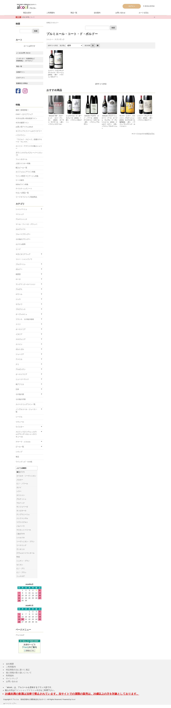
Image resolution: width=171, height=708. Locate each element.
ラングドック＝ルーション (25, 284)
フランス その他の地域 (25, 319)
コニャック (20, 214)
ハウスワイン (21, 135)
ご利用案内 (50, 13)
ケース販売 (20, 180)
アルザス (19, 289)
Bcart (73, 699)
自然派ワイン (20, 72)
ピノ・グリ (20, 568)
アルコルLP (20, 635)
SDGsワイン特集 (22, 184)
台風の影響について (28, 17)
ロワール (19, 294)
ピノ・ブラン (21, 572)
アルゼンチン (21, 369)
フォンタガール (21, 159)
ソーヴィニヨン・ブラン (25, 541)
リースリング (21, 545)
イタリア (19, 334)
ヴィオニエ (20, 549)
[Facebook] (18, 91)
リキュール (20, 422)
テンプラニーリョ (23, 514)
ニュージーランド (22, 379)
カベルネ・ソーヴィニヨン (26, 476)
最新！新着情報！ (22, 110)
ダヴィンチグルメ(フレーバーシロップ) (29, 154)
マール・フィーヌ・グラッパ (26, 224)
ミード (18, 249)
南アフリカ (20, 384)
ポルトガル (20, 349)
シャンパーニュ (21, 209)
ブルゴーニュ (21, 264)
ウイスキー (20, 427)
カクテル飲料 (21, 244)
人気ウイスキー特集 (23, 163)
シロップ (19, 452)
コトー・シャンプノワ (24, 259)
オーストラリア (21, 374)
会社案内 (97, 13)
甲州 (18, 557)
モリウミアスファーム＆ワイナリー (29, 131)
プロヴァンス (21, 309)
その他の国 (20, 394)
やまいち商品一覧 (22, 193)
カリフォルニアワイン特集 (25, 172)
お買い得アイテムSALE (24, 127)
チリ (17, 364)
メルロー (19, 480)
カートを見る (144, 13)
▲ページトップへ (10, 703)
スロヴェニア (21, 339)
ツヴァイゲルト (22, 522)
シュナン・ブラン (23, 561)
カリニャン (20, 495)
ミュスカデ (20, 576)
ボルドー (56, 22)
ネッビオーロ (21, 511)
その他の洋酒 (21, 399)
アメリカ (19, 359)
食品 (17, 457)
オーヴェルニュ (21, 314)
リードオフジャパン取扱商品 (26, 197)
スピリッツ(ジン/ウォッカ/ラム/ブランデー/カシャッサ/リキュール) (26, 434)
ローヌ (18, 279)
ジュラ (18, 299)
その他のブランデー (23, 239)
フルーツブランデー (23, 234)
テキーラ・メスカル (23, 442)
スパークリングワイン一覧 (25, 404)
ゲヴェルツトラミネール (25, 553)
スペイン (19, 344)
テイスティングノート (24, 188)
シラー (18, 491)
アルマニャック (21, 219)
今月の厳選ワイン (22, 123)
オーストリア (21, 329)
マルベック (20, 503)
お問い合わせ (120, 13)
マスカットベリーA (23, 530)
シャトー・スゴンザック (55, 39)
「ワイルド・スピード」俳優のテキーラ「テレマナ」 (29, 140)
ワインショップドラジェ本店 (27, 690)
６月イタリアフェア (23, 254)
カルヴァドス (21, 229)
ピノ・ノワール (22, 483)
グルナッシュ (21, 499)
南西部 (18, 274)
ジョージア (20, 354)
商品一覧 (74, 13)
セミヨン (19, 565)
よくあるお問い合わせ (23, 53)
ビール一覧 (20, 447)
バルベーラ (20, 526)
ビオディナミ (20, 78)
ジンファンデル (22, 518)
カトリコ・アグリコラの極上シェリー (29, 147)
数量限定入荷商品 (22, 83)
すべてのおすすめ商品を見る (144, 134)
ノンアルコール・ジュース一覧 (26, 410)
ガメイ (18, 487)
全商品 (48, 22)
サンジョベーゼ (22, 507)
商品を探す (27, 13)
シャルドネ (20, 537)
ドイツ (18, 324)
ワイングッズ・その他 (24, 462)
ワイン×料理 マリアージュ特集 (27, 176)
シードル (19, 417)
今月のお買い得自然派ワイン (26, 118)
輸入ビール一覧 (21, 168)
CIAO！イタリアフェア (24, 114)
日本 (17, 389)
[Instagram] (25, 91)
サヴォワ (19, 304)
